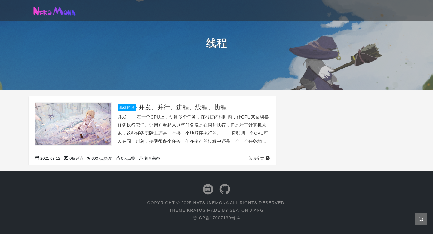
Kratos (196, 210)
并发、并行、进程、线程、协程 (182, 107)
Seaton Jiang (247, 210)
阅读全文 (259, 158)
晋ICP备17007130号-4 (216, 217)
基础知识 (127, 108)
